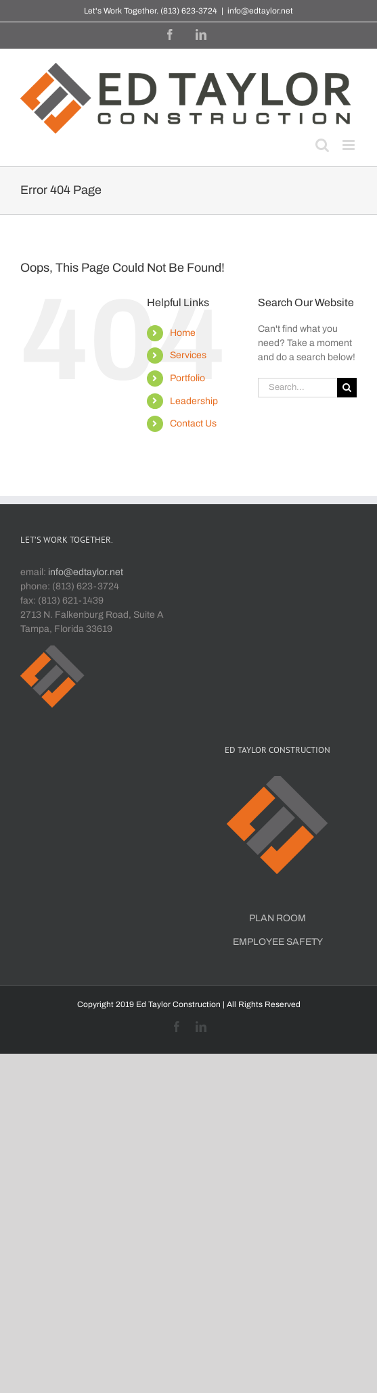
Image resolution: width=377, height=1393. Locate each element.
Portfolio (187, 378)
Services (188, 355)
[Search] (347, 387)
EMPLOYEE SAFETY (278, 942)
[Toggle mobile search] (322, 145)
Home (183, 333)
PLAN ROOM (277, 918)
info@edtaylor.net (260, 11)
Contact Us (193, 423)
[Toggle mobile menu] (349, 145)
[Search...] (297, 387)
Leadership (194, 401)
